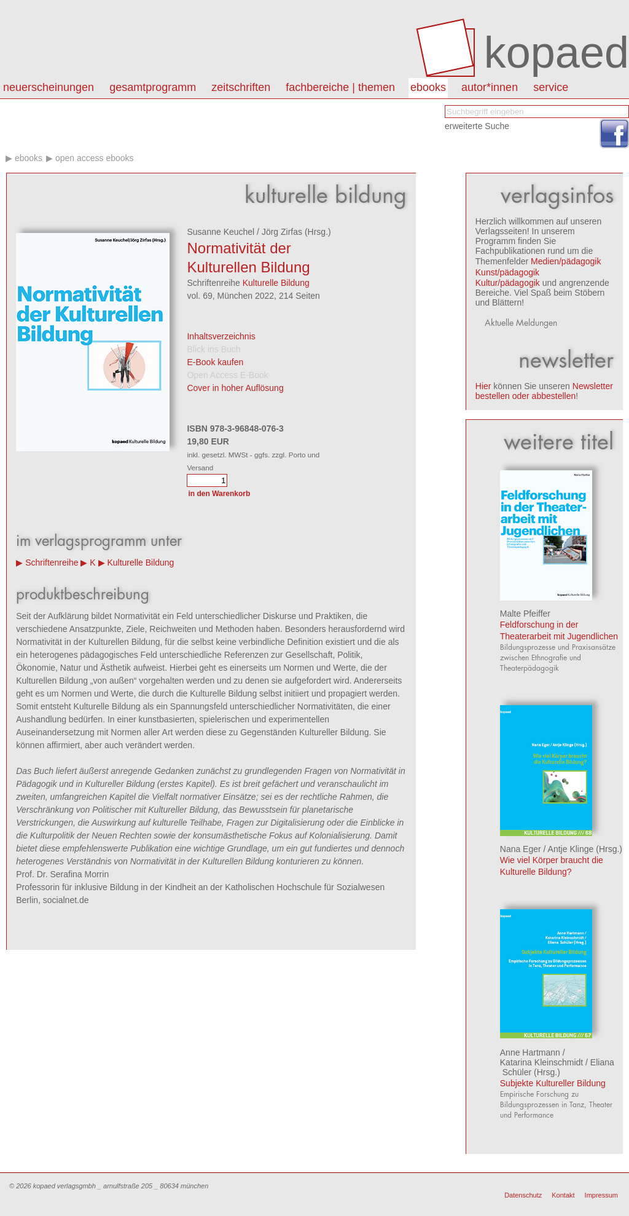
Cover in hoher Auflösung (235, 388)
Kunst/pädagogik (507, 272)
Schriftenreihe (51, 562)
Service (550, 87)
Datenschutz (523, 1195)
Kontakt (563, 1195)
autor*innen (489, 87)
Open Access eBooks (94, 158)
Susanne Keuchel (220, 232)
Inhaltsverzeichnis (221, 336)
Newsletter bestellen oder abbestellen (544, 391)
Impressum (601, 1195)
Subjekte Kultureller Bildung (553, 1083)
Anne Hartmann (530, 1052)
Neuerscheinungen (48, 87)
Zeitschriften (240, 87)
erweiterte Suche (477, 126)
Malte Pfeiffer (525, 613)
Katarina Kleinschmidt (541, 1062)
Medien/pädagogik (566, 261)
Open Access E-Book (227, 375)
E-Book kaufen (215, 362)
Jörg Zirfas (282, 232)
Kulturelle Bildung (276, 283)
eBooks (428, 87)
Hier (483, 386)
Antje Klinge (571, 849)
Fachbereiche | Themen (340, 87)
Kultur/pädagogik (507, 283)
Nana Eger (520, 849)
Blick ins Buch (213, 349)
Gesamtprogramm (152, 87)
